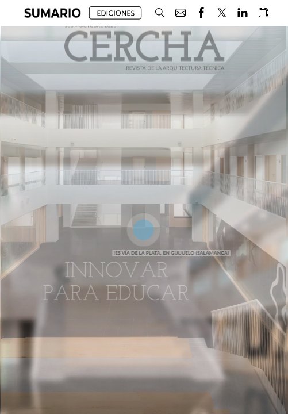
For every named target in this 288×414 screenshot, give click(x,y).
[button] (52, 13)
